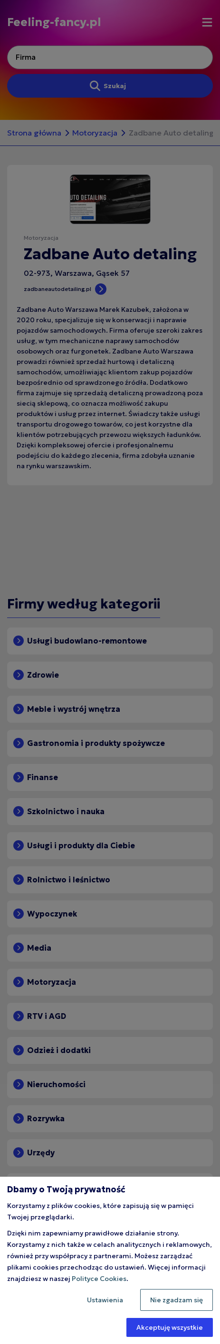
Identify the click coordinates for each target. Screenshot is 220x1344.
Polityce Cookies (99, 1278)
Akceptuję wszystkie (169, 1327)
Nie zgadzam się (176, 1300)
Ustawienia (105, 1300)
